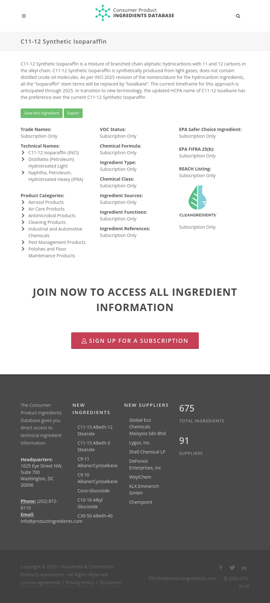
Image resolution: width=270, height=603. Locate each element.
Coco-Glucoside (94, 491)
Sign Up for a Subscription (134, 340)
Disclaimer (110, 582)
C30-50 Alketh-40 (95, 516)
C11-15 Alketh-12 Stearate (95, 430)
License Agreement (40, 582)
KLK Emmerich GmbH (144, 489)
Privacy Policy (80, 582)
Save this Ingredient (41, 113)
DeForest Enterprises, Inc (145, 464)
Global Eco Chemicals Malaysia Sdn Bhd (147, 426)
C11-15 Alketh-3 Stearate (94, 446)
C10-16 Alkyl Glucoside (90, 503)
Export (73, 113)
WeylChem (140, 477)
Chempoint (140, 502)
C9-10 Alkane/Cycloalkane (98, 478)
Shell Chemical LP (147, 452)
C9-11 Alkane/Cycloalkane (98, 462)
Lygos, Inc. (140, 443)
